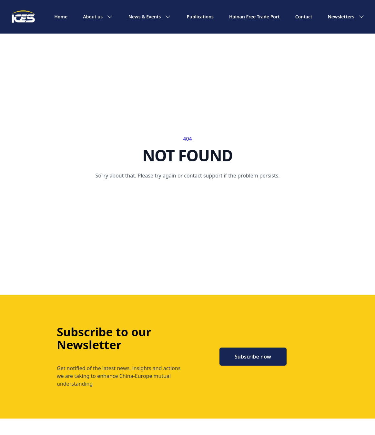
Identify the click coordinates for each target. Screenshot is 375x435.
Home (60, 17)
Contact (303, 17)
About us (98, 17)
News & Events (149, 17)
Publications (200, 17)
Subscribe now (253, 356)
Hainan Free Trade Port (254, 17)
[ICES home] (23, 17)
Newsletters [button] (346, 17)
